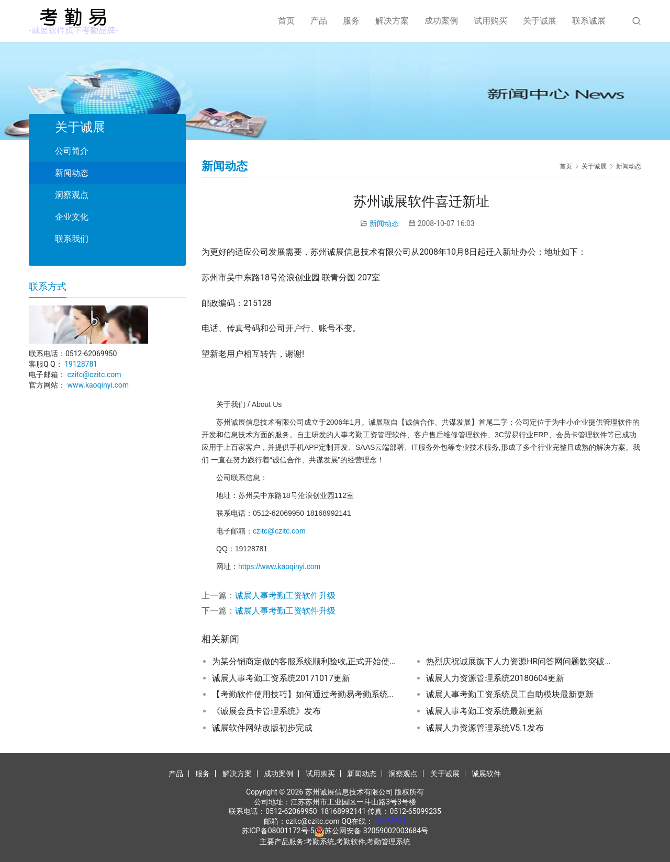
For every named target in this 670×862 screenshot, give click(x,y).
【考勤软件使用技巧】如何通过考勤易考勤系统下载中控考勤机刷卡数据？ (306, 694)
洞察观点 (71, 195)
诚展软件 (486, 773)
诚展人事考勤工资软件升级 (285, 595)
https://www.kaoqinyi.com (279, 566)
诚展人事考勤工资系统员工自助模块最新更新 (510, 694)
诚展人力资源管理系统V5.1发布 (484, 728)
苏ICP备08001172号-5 (278, 830)
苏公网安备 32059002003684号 (376, 830)
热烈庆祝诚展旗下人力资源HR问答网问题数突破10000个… (520, 661)
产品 (318, 21)
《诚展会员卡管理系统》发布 (266, 711)
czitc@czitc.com (279, 531)
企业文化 (71, 217)
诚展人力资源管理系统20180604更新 (495, 678)
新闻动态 (384, 223)
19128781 (80, 364)
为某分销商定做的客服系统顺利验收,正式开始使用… (306, 661)
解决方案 (392, 21)
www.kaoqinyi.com (98, 385)
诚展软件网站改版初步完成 (262, 728)
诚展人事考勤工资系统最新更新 (484, 711)
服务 (351, 21)
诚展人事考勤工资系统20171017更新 (281, 678)
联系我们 (71, 239)
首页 (286, 21)
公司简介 (71, 151)
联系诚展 (589, 21)
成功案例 (441, 21)
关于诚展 (539, 21)
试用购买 (490, 21)
